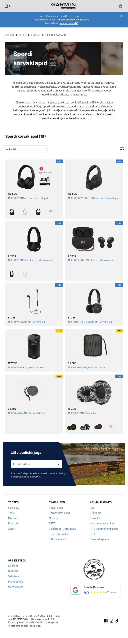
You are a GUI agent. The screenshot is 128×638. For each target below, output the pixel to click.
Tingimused (56, 507)
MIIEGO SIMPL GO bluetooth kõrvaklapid (90, 321)
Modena (53, 518)
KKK (92, 534)
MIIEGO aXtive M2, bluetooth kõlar (86, 367)
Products (7, 6)
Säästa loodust (58, 539)
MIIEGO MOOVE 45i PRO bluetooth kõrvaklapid (93, 198)
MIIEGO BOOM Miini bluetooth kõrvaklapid (30, 259)
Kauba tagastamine (102, 523)
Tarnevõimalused (59, 512)
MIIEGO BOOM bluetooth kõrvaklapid (28, 198)
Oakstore (13, 576)
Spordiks (35, 35)
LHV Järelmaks (58, 534)
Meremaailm (15, 586)
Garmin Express (99, 539)
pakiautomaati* (69, 22)
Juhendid (95, 512)
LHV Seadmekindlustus (104, 528)
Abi (92, 507)
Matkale (13, 518)
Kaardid (13, 523)
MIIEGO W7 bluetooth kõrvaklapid (26, 321)
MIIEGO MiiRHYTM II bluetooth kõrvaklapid (91, 259)
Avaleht (9, 35)
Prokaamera (16, 581)
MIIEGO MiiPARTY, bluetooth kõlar (26, 367)
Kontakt (13, 565)
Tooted (22, 35)
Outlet (12, 528)
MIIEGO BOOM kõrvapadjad (82, 413)
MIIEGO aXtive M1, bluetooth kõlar (26, 413)
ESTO (52, 523)
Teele (11, 512)
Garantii (95, 518)
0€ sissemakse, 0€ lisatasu (73, 19)
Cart (120, 6)
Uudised (13, 570)
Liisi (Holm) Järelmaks (62, 528)
